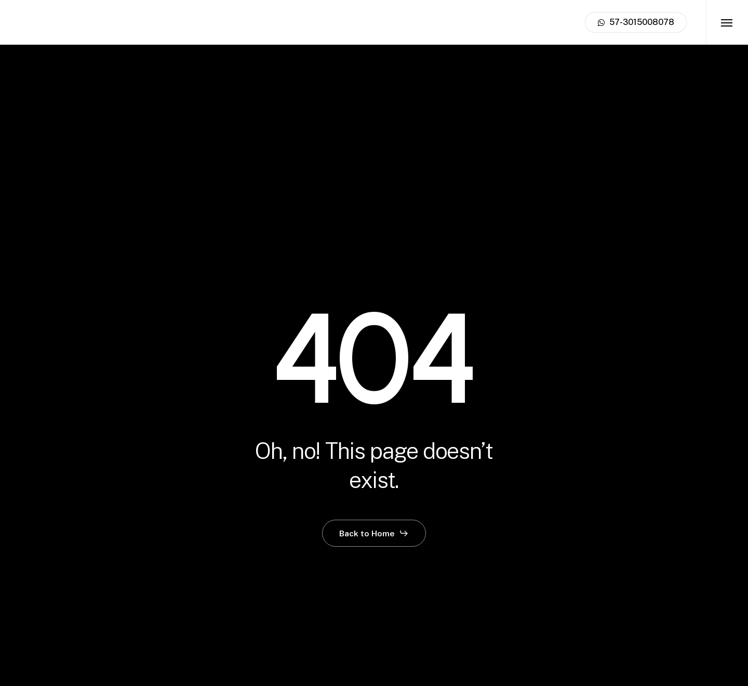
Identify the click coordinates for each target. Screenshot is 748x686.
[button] (727, 22)
